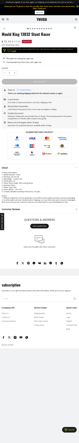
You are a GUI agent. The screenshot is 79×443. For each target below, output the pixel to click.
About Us (5, 313)
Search (68, 313)
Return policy (39, 317)
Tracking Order (71, 325)
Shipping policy (39, 313)
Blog (68, 329)
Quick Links (71, 307)
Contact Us (6, 317)
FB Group (39, 12)
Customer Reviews (9, 321)
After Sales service (41, 321)
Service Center (40, 307)
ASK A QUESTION (39, 226)
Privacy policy (39, 325)
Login (68, 317)
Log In (14, 51)
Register (69, 321)
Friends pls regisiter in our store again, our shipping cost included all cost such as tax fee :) (39, 2)
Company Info (8, 307)
